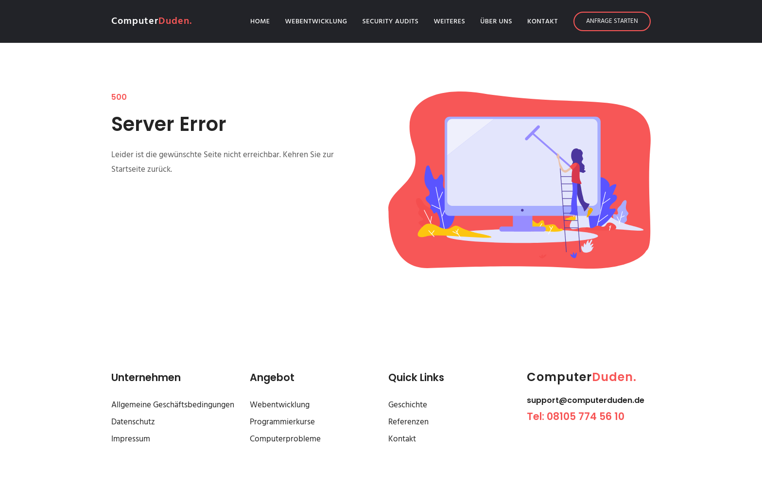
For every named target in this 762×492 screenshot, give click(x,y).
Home (262, 21)
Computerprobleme (285, 439)
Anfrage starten (612, 21)
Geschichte (407, 405)
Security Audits (391, 21)
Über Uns (496, 21)
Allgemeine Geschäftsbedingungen (172, 405)
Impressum (130, 439)
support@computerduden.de (585, 400)
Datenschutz (133, 422)
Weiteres (449, 21)
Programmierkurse (282, 422)
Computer (151, 21)
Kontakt (542, 21)
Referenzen (408, 422)
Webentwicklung (316, 21)
